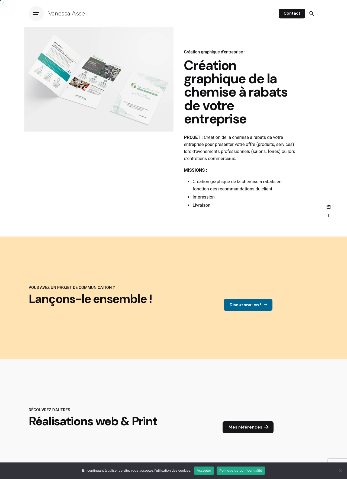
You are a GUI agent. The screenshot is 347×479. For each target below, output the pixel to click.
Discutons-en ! (249, 305)
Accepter (204, 470)
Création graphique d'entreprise (213, 52)
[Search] (311, 13)
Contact (292, 13)
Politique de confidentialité (240, 470)
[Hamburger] (36, 13)
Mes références (249, 427)
